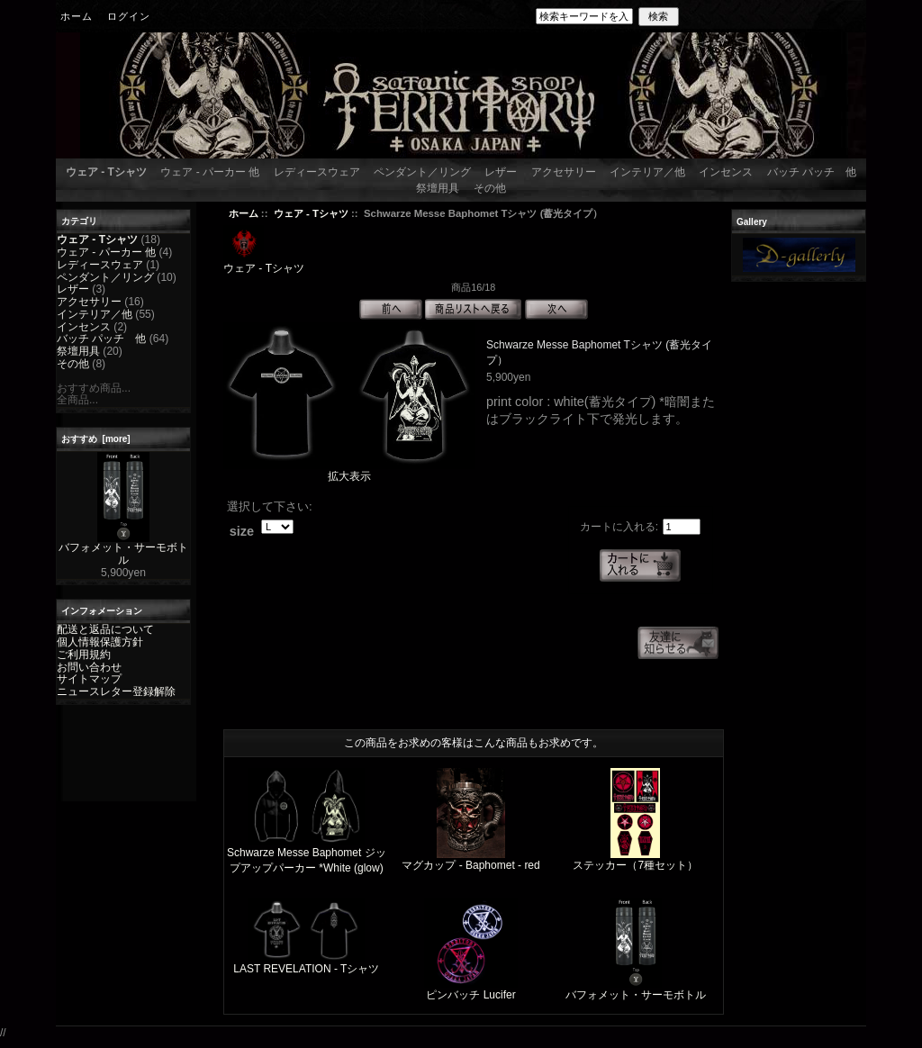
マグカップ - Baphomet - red (470, 865)
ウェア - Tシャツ (311, 213)
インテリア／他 (647, 172)
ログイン (128, 16)
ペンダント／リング (422, 172)
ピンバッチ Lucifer (470, 995)
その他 (490, 188)
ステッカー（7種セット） (635, 865)
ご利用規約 (84, 654)
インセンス (726, 172)
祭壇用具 (437, 188)
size (242, 531)
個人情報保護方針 (100, 642)
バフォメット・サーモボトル (123, 549)
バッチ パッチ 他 (811, 172)
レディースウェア (317, 172)
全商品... (77, 399)
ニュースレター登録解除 (116, 691)
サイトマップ (89, 679)
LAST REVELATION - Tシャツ (306, 968)
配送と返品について (105, 629)
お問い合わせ (89, 667)
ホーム (76, 16)
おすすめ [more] (96, 439)
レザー (500, 172)
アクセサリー (563, 172)
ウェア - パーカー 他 (209, 172)
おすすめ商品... (94, 388)
